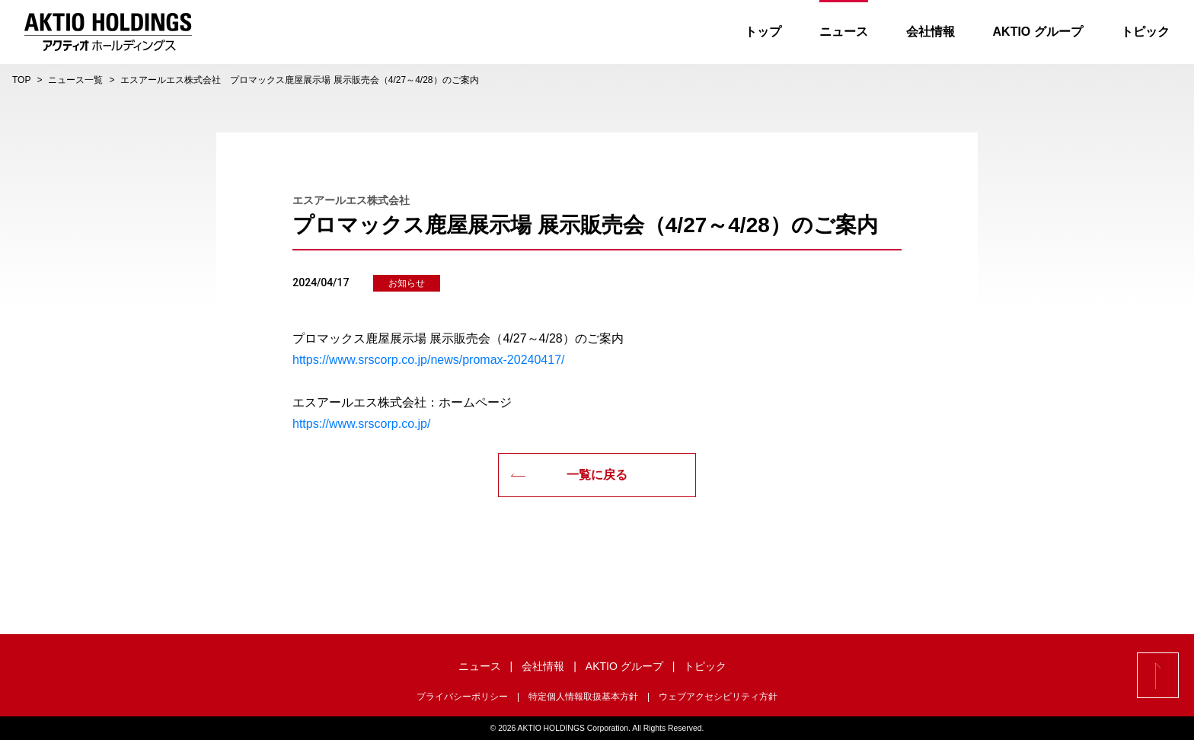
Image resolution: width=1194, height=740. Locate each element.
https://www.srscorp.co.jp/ (361, 423)
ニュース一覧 (75, 80)
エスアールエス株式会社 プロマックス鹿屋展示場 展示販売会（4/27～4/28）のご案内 (299, 80)
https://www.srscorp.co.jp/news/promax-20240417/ (428, 359)
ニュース (833, 31)
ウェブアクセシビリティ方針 (718, 696)
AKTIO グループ (1028, 31)
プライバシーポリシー (462, 696)
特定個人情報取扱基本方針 (583, 696)
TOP (21, 80)
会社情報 (920, 31)
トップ (753, 31)
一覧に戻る (568, 474)
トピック (1135, 31)
